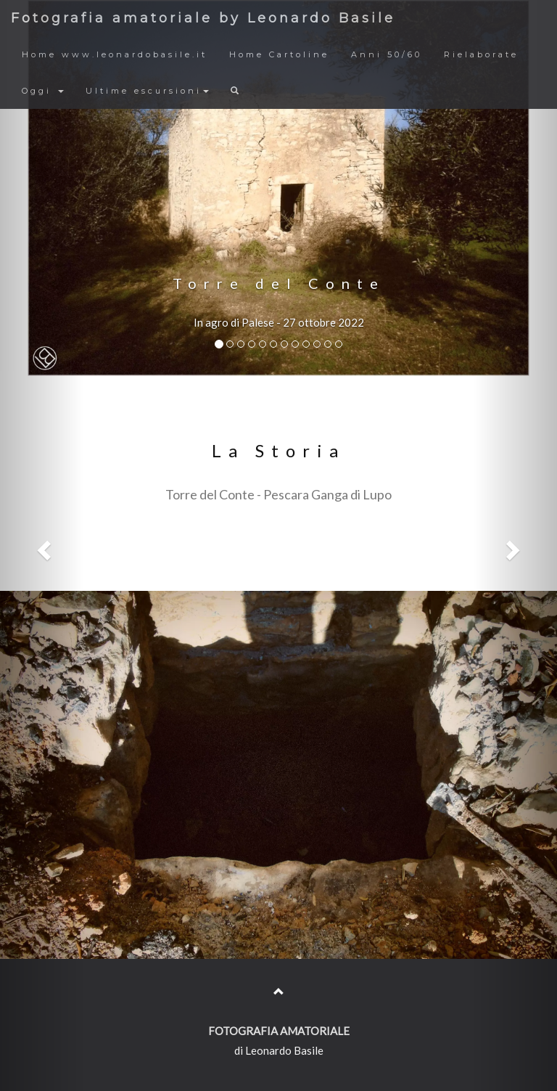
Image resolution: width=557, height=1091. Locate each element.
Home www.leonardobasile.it (114, 54)
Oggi (43, 91)
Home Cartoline (279, 54)
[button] (41, 545)
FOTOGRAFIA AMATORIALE (279, 1030)
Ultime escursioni (147, 91)
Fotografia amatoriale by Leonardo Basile (203, 18)
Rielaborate (481, 54)
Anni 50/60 (386, 54)
